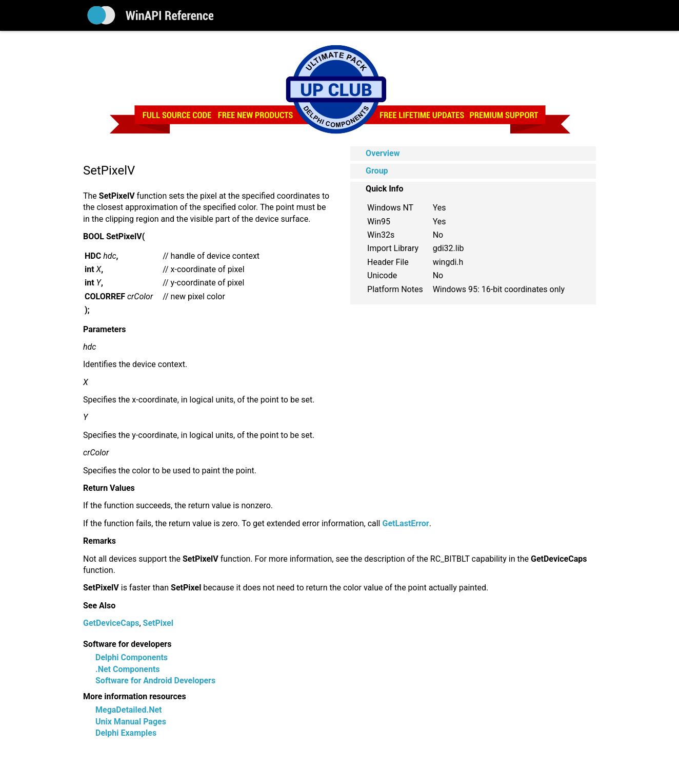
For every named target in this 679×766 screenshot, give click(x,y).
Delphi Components (131, 657)
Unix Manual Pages (130, 721)
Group (377, 171)
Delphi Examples (125, 733)
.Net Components (127, 669)
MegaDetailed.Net (128, 710)
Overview (383, 153)
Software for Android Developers (155, 680)
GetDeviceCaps (111, 623)
